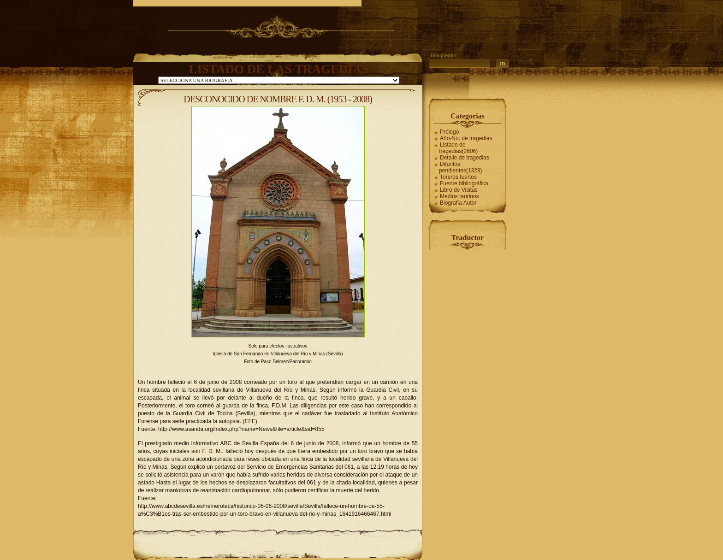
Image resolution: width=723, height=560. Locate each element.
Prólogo (449, 132)
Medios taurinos (459, 196)
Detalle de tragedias (464, 157)
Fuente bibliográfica (464, 183)
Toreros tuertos (458, 177)
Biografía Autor (458, 203)
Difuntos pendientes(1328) (460, 167)
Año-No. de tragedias (466, 138)
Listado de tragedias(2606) (458, 147)
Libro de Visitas (459, 190)
